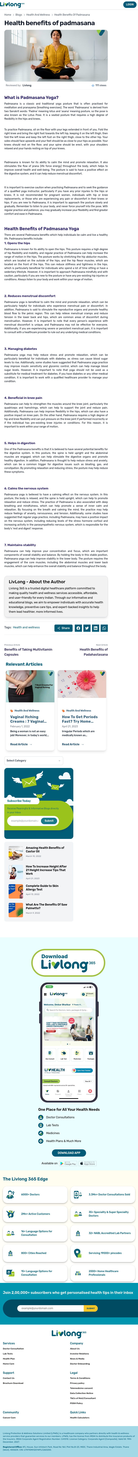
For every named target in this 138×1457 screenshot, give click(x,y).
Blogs (18, 14)
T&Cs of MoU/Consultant (83, 1398)
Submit (49, 820)
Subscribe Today (19, 801)
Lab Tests (8, 1353)
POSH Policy (76, 1403)
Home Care (8, 1363)
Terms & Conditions (80, 1378)
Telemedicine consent (81, 1388)
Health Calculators (79, 1417)
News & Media (77, 1358)
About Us (75, 1348)
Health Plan (9, 1358)
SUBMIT (89, 1308)
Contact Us (8, 1378)
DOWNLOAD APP (69, 1153)
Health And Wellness (38, 14)
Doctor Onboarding (80, 1363)
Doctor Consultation (13, 1348)
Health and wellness (26, 627)
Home (7, 14)
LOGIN (130, 4)
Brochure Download (13, 1383)
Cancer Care (9, 1417)
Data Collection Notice (81, 1393)
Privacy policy (77, 1383)
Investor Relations (79, 1353)
